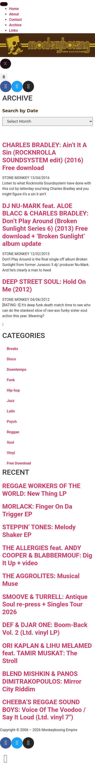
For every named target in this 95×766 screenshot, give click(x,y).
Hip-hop (13, 390)
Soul (10, 442)
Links (13, 30)
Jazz (11, 401)
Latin (11, 411)
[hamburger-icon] (4, 4)
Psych (12, 421)
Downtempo (16, 369)
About (14, 14)
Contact (15, 19)
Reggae (13, 432)
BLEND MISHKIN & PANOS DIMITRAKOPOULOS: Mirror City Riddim (41, 681)
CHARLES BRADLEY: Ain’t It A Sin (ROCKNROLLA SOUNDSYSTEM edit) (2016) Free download (44, 156)
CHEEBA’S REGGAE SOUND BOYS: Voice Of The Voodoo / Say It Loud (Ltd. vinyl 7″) (44, 709)
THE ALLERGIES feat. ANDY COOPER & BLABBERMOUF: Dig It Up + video (47, 555)
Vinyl (11, 453)
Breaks (12, 349)
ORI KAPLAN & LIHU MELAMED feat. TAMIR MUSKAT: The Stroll (47, 653)
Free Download (19, 463)
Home (14, 9)
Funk (11, 380)
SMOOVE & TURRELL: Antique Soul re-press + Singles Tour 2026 (45, 604)
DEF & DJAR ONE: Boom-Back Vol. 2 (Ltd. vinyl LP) (45, 628)
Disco (11, 359)
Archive (15, 25)
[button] (3, 77)
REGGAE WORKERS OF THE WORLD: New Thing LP (41, 489)
